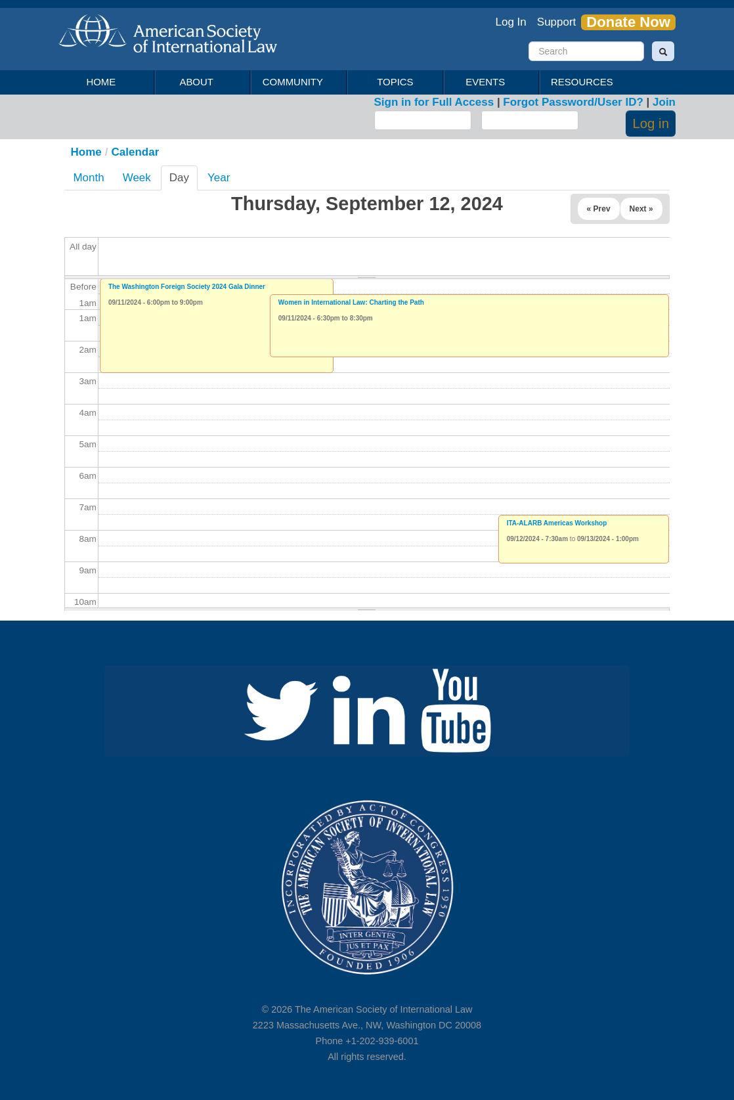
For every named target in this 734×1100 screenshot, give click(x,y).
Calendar (136, 152)
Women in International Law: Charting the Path (351, 302)
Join (664, 102)
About (198, 82)
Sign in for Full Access (434, 102)
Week (137, 177)
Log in (650, 123)
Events (487, 82)
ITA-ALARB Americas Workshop (557, 523)
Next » (641, 208)
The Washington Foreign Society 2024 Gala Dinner (186, 286)
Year (218, 177)
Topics (395, 81)
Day (182, 180)
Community (294, 82)
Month (88, 177)
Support (556, 22)
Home (101, 81)
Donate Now (628, 22)
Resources (584, 82)
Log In (511, 22)
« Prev (599, 208)
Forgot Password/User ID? (573, 102)
